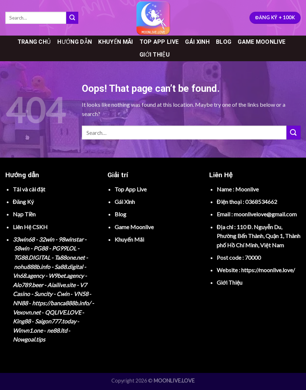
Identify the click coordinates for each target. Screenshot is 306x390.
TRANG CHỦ (34, 41)
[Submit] (72, 18)
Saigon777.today (55, 321)
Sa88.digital (68, 266)
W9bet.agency (66, 275)
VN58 (81, 293)
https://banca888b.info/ (61, 303)
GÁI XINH (197, 41)
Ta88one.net (69, 257)
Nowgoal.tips (29, 339)
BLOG (223, 41)
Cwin (63, 293)
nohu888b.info (32, 266)
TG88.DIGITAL (32, 257)
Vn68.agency (28, 275)
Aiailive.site (61, 284)
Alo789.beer (28, 284)
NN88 (20, 303)
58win (21, 248)
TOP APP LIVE (159, 41)
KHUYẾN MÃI (115, 41)
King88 (22, 321)
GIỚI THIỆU (154, 54)
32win (46, 239)
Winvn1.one (28, 330)
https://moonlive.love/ (268, 270)
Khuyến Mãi (129, 239)
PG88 (40, 248)
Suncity (43, 293)
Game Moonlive (134, 226)
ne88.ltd (57, 330)
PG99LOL (64, 248)
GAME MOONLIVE (261, 41)
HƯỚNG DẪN (74, 41)
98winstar (70, 239)
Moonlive (247, 189)
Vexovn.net (27, 312)
